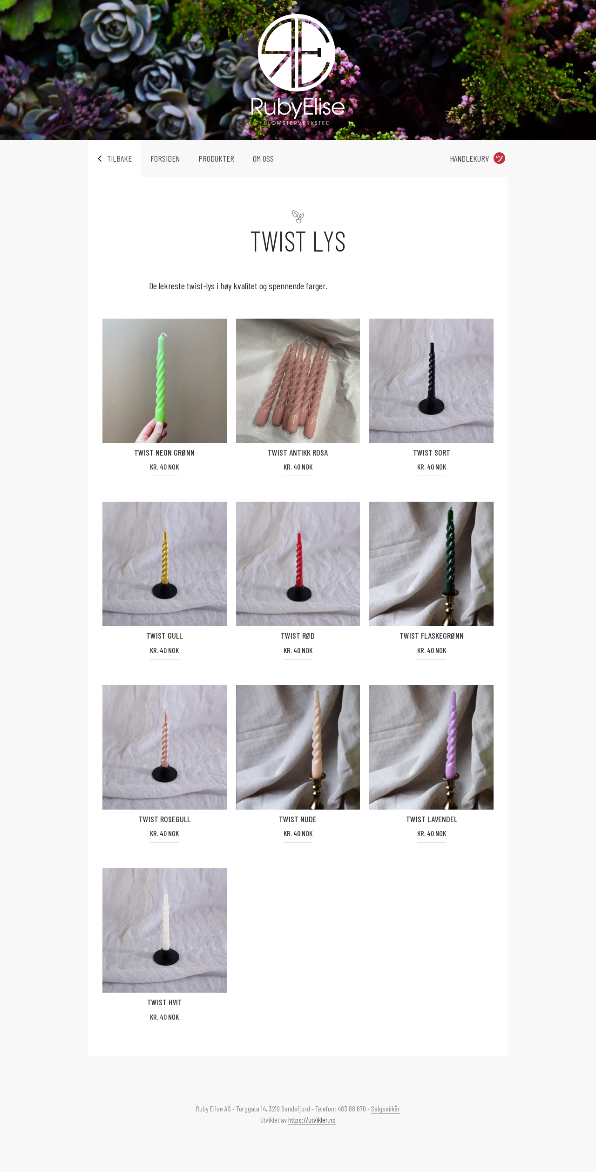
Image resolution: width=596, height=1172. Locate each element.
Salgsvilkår (385, 1108)
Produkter (216, 158)
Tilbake (119, 158)
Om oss (263, 158)
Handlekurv (469, 158)
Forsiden (165, 158)
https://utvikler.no (312, 1119)
